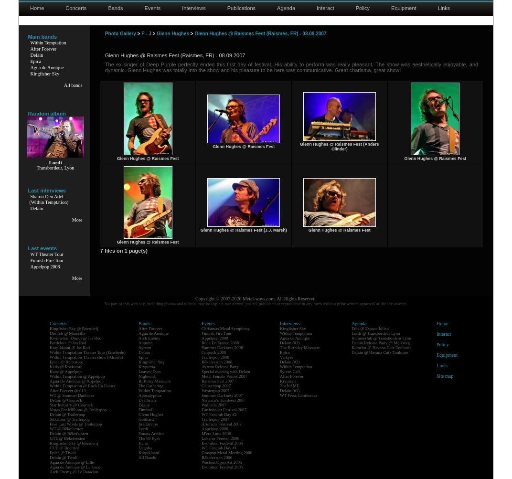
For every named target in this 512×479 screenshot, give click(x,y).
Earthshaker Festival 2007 (224, 409)
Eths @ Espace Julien (370, 328)
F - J (146, 33)
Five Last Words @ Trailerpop (76, 424)
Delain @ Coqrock (66, 400)
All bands (73, 85)
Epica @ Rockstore (66, 362)
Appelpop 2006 (215, 428)
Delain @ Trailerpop (67, 414)
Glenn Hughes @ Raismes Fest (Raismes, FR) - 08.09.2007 (260, 33)
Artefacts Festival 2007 (222, 424)
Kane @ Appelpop (66, 371)
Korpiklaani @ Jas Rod (70, 347)
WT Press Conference (299, 395)
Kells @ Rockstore (66, 366)
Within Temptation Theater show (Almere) (86, 357)
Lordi (143, 428)
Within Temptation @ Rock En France (83, 385)
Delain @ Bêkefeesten (69, 433)
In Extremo (148, 424)
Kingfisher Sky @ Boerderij (74, 328)
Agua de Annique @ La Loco (75, 467)
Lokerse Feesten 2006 (220, 438)
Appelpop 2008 (45, 266)
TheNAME (289, 385)
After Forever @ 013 (68, 390)
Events (153, 8)
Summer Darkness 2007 (222, 395)
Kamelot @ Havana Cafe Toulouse (381, 347)
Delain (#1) (289, 390)
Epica (36, 61)
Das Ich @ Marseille (67, 333)
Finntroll (146, 409)
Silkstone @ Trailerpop (70, 419)
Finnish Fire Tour (47, 260)
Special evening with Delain (226, 371)
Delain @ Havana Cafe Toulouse (380, 352)
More (77, 220)
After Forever (44, 49)
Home (37, 8)
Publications (241, 8)
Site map (445, 376)
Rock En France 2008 (220, 343)
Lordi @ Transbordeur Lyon (376, 333)
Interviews (194, 8)
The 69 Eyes (149, 438)
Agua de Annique (47, 67)
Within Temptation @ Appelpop (77, 376)
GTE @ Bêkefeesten (67, 438)
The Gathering (151, 385)
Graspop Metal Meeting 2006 (227, 452)
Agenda (286, 8)
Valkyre (286, 357)
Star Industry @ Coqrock (71, 405)
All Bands (147, 457)
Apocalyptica (150, 395)
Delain (37, 55)
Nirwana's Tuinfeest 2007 (223, 400)
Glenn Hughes (173, 33)
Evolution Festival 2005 (222, 467)
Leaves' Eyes (150, 371)
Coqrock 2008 (214, 352)
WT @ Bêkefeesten (67, 428)
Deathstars (148, 400)
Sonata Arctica (151, 433)
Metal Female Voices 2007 (224, 376)
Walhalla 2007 (214, 405)
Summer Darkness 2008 (222, 347)
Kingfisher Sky (45, 73)
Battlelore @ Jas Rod (68, 343)
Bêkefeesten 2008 (217, 362)
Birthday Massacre (155, 381)
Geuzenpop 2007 (216, 385)
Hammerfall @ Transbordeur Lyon (381, 338)
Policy (363, 8)
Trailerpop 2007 (215, 419)
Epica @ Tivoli (63, 452)
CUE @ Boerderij (65, 448)
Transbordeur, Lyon (56, 167)
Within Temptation (48, 42)
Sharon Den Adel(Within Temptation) (49, 199)
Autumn (146, 343)
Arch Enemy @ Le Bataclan (74, 471)
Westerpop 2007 (216, 390)
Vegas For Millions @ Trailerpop (78, 409)
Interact (325, 8)
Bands (115, 8)
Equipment (403, 8)
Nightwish (148, 376)
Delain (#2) (289, 362)
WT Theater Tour (47, 254)
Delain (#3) (289, 343)
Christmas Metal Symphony (226, 328)
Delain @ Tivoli (63, 457)
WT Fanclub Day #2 (219, 414)
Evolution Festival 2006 (222, 443)
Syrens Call (290, 371)
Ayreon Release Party (220, 366)
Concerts (75, 8)
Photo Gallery (120, 33)
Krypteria (147, 366)
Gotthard (146, 419)
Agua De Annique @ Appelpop (77, 381)
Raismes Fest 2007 (218, 381)
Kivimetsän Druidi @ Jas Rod (75, 338)
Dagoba (145, 448)
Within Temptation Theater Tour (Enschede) (88, 352)
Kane (143, 443)
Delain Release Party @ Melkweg (381, 343)
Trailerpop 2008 (215, 357)
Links (444, 8)
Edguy (144, 405)
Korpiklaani (149, 452)
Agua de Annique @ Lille (72, 462)
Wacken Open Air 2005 (222, 462)
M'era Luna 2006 (216, 433)
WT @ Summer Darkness (72, 395)
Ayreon (145, 347)
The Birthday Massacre (300, 347)
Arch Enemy (149, 338)
